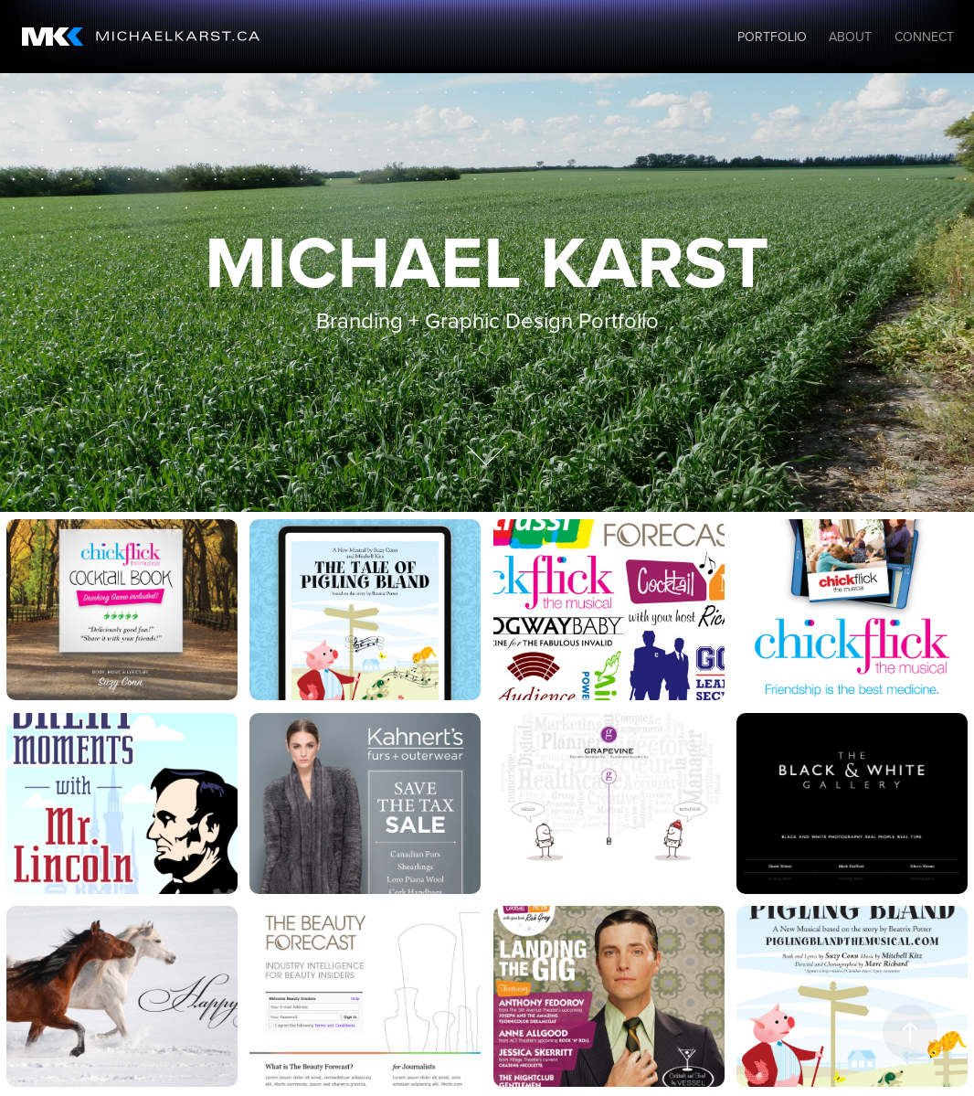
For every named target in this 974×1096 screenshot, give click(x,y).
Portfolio (772, 36)
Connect (924, 36)
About (850, 36)
